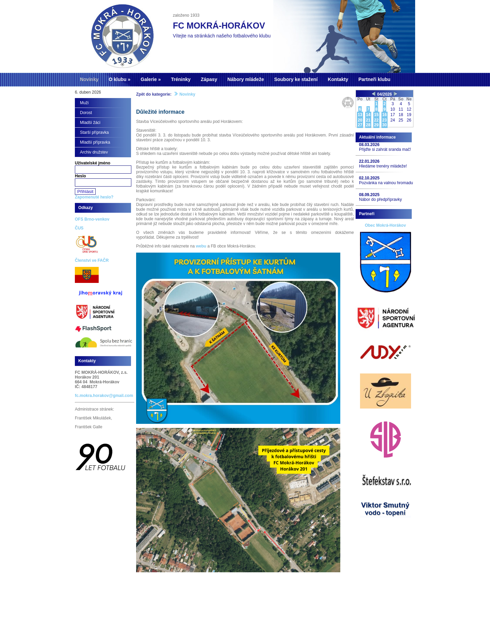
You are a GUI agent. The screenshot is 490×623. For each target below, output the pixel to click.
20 (360, 120)
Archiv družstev (94, 152)
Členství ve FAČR (92, 260)
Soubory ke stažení (296, 79)
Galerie (149, 79)
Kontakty (338, 79)
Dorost (86, 112)
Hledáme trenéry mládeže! (383, 166)
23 (384, 120)
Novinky (89, 79)
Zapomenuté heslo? (94, 197)
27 (360, 125)
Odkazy (85, 207)
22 (376, 120)
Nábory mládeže (245, 79)
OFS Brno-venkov (92, 219)
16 (384, 114)
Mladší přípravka (95, 142)
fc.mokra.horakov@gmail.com (104, 395)
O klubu (117, 79)
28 (368, 125)
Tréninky (181, 79)
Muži (84, 102)
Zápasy (209, 79)
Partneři (366, 213)
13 (360, 114)
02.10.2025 (369, 178)
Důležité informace (160, 112)
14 (368, 114)
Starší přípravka (94, 132)
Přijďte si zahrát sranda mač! (385, 149)
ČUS (79, 228)
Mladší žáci (90, 122)
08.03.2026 (369, 144)
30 (384, 125)
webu (201, 246)
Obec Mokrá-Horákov (385, 225)
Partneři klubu (374, 79)
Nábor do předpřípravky (380, 199)
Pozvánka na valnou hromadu (386, 182)
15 (376, 114)
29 (376, 125)
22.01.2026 (369, 161)
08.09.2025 (369, 194)
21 (368, 120)
